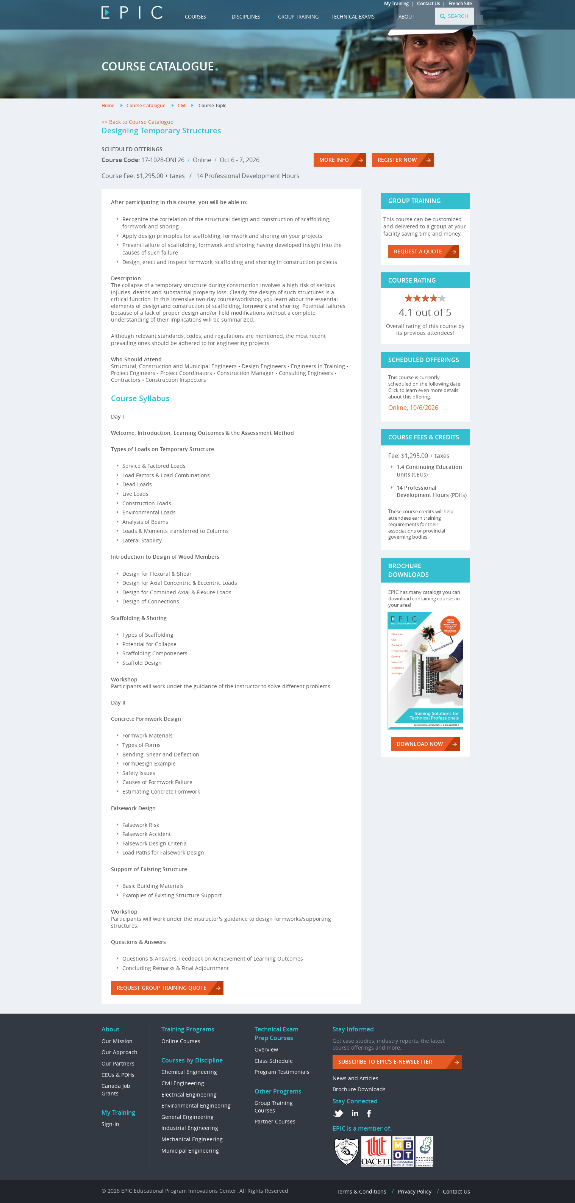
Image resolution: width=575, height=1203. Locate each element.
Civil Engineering (182, 1083)
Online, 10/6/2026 (413, 407)
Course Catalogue (146, 105)
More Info (334, 159)
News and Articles (355, 1078)
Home (108, 105)
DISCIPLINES (246, 16)
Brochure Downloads (359, 1089)
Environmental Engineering (196, 1105)
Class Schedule (274, 1060)
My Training (396, 3)
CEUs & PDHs (118, 1074)
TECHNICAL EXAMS (353, 16)
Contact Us (428, 3)
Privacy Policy (414, 1191)
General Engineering (187, 1116)
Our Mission (117, 1041)
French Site (460, 3)
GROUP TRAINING (298, 16)
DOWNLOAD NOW (420, 743)
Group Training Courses (274, 1106)
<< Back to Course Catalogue (137, 121)
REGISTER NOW (397, 159)
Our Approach (120, 1052)
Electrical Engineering (189, 1094)
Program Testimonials (282, 1071)
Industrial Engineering (189, 1127)
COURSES (195, 16)
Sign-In (110, 1124)
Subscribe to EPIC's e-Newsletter (385, 1061)
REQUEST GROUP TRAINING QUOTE (161, 987)
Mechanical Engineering (192, 1139)
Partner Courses (275, 1121)
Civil (182, 105)
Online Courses (180, 1041)
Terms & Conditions (361, 1191)
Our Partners (118, 1063)
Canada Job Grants (116, 1089)
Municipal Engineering (190, 1150)
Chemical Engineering (189, 1071)
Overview (266, 1049)
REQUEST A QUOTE (418, 251)
